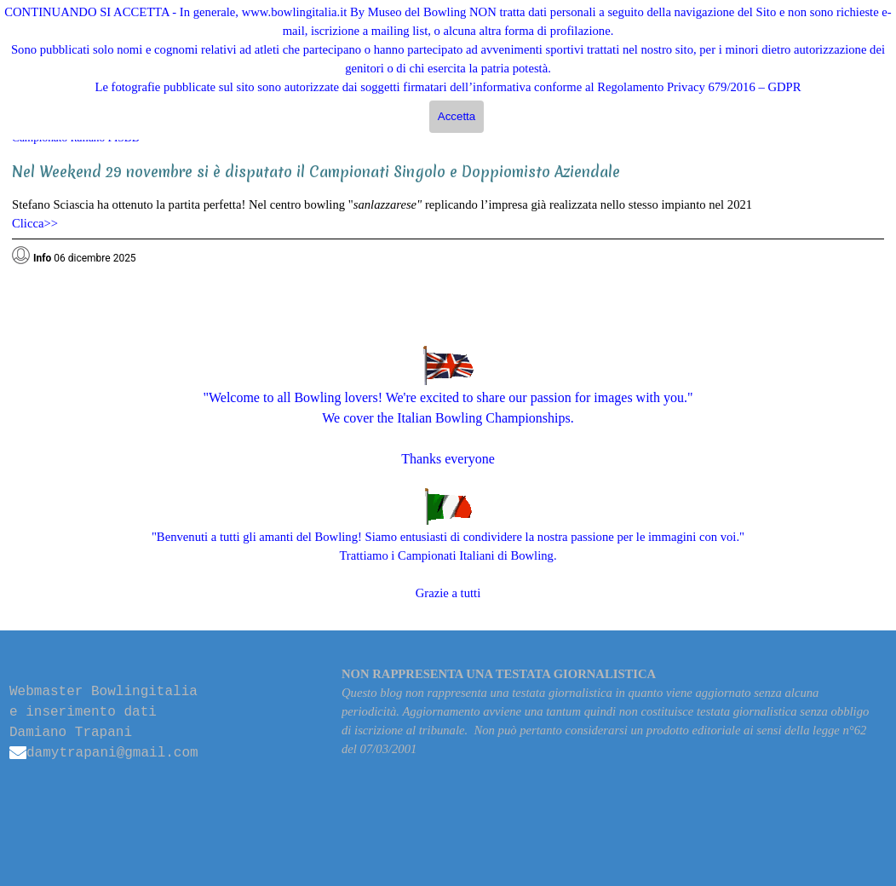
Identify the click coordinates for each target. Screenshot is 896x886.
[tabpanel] (448, 207)
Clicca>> (35, 223)
